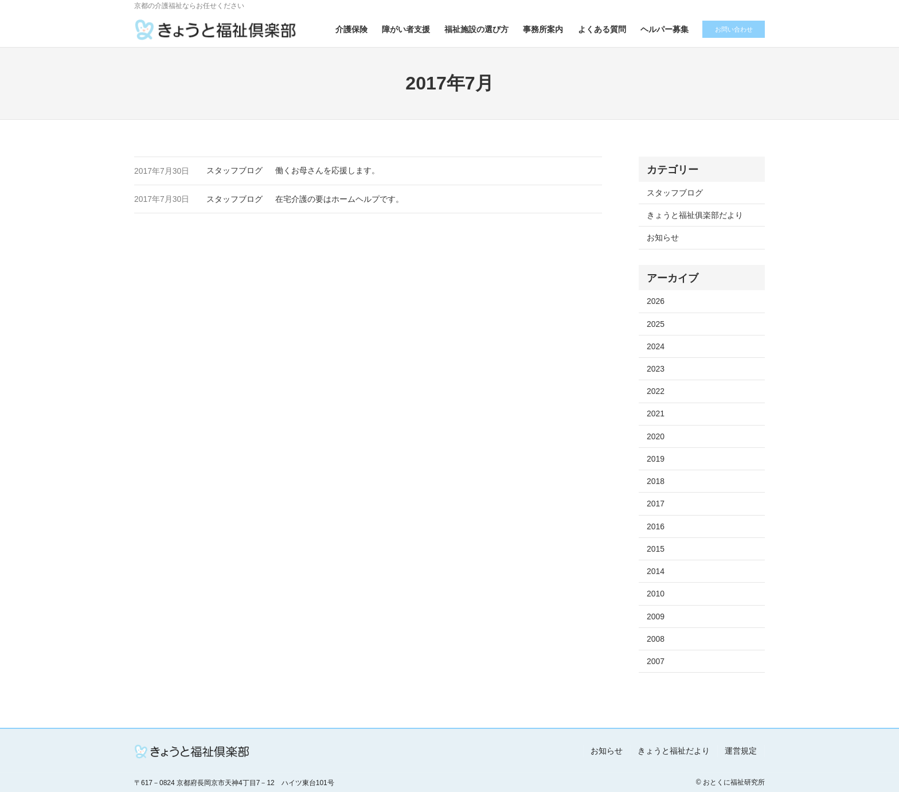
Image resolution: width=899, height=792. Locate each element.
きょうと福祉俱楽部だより (695, 215)
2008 (656, 638)
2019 (656, 458)
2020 (656, 436)
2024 (656, 346)
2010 (656, 593)
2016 (656, 526)
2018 (656, 481)
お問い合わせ (730, 29)
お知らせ (663, 237)
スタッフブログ (234, 170)
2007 (656, 661)
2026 (656, 301)
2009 (656, 616)
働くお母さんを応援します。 (327, 170)
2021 (656, 413)
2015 (656, 548)
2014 (656, 571)
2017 (656, 503)
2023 (656, 368)
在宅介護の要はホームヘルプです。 (339, 199)
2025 (656, 324)
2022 (656, 391)
